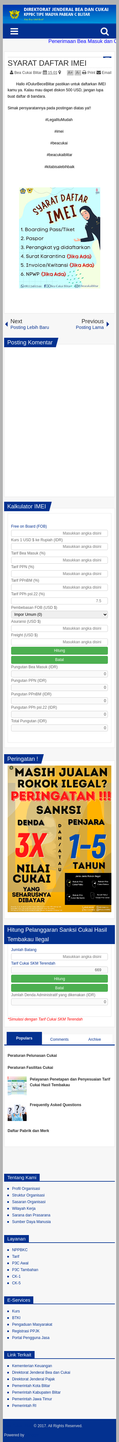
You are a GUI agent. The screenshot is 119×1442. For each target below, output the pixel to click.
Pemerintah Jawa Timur (32, 1399)
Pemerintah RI (24, 1405)
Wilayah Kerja (24, 1208)
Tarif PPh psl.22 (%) (28, 594)
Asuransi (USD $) (26, 621)
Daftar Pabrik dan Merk (28, 1131)
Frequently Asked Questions (55, 1105)
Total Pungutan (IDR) (29, 721)
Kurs (16, 1311)
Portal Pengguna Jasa (31, 1338)
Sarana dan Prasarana (31, 1215)
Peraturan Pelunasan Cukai (32, 1055)
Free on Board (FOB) (29, 526)
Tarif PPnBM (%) (25, 580)
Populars (24, 1038)
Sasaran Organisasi (28, 1202)
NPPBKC (20, 1250)
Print (88, 72)
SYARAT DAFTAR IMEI (47, 63)
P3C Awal (20, 1263)
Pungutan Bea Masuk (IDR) (34, 667)
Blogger (32, 1435)
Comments (59, 1039)
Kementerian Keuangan (32, 1366)
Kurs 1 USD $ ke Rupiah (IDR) (37, 540)
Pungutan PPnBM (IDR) (31, 694)
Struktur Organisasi (28, 1195)
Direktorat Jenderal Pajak (33, 1379)
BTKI (16, 1318)
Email (103, 72)
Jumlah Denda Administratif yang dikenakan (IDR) (53, 995)
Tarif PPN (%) (22, 567)
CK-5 (16, 1283)
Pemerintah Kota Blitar (31, 1386)
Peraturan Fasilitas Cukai (30, 1067)
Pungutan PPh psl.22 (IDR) (34, 707)
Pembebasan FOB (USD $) (34, 607)
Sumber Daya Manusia (31, 1222)
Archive (94, 1039)
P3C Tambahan (25, 1270)
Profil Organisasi (26, 1188)
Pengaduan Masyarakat (32, 1324)
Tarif (15, 1256)
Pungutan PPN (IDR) (28, 680)
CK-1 (16, 1276)
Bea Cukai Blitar (28, 72)
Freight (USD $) (24, 635)
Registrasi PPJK (26, 1331)
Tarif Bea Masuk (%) (28, 553)
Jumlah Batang (23, 950)
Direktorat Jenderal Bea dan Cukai (41, 1372)
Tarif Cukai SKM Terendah (33, 963)
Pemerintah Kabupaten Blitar (36, 1392)
